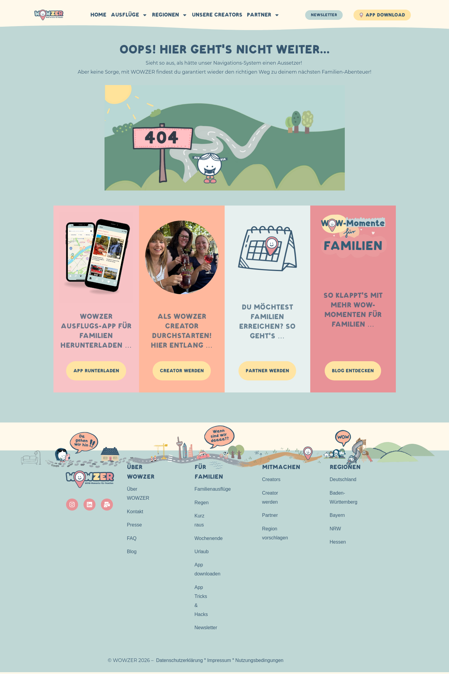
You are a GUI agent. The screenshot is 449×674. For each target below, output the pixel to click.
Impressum (219, 661)
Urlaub (202, 553)
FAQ (132, 539)
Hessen (338, 543)
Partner (262, 15)
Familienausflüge (213, 490)
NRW (335, 530)
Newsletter (206, 629)
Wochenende (209, 539)
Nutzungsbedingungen (259, 661)
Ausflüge (128, 15)
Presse (134, 526)
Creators (271, 481)
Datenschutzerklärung (179, 661)
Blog (132, 553)
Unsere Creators (216, 15)
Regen (202, 504)
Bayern (337, 517)
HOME (98, 15)
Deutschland (343, 481)
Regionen (169, 15)
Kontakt (135, 513)
